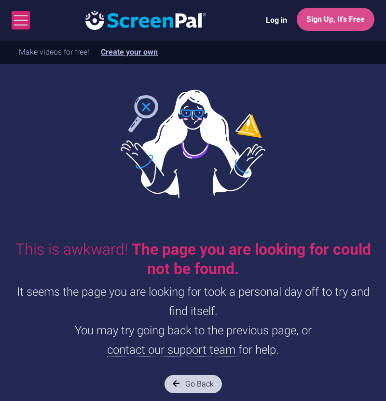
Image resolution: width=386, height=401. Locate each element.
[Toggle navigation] (21, 20)
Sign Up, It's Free (335, 19)
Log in (276, 20)
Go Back (193, 383)
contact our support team (172, 350)
